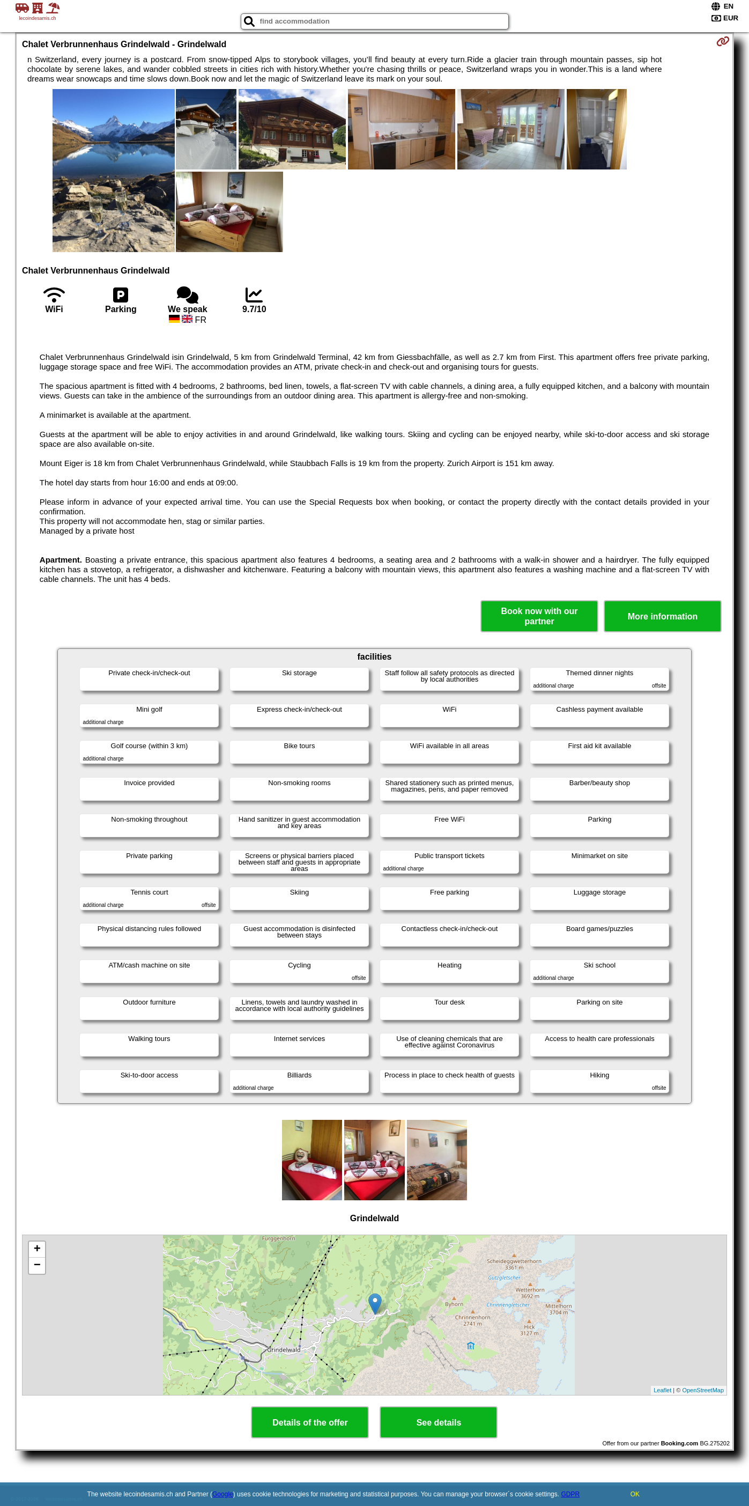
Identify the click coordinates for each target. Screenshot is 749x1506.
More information (663, 616)
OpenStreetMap (703, 1390)
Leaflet (662, 1390)
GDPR (570, 1494)
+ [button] (37, 1250)
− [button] (37, 1266)
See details (439, 1422)
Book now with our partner (539, 616)
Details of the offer (309, 1422)
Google (222, 1494)
